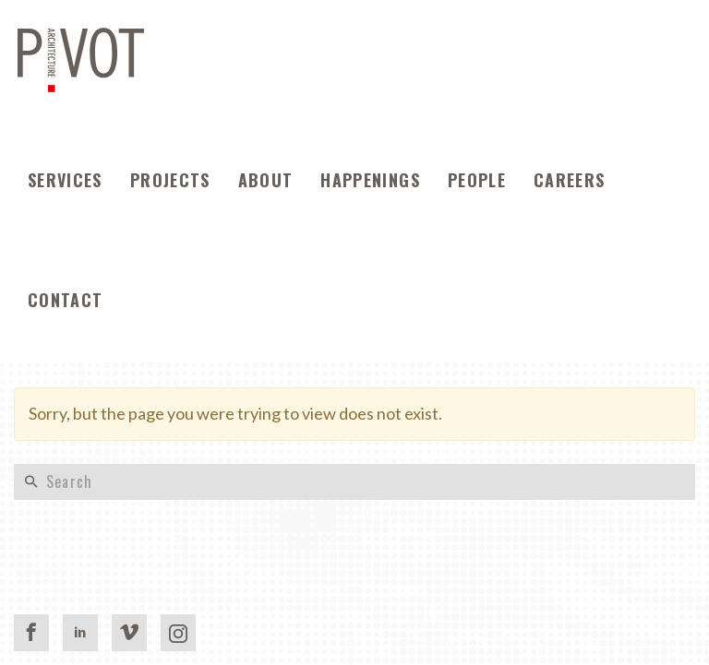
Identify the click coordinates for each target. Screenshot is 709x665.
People (477, 180)
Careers (569, 180)
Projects (170, 180)
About (266, 180)
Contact (65, 300)
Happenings (370, 180)
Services (65, 180)
